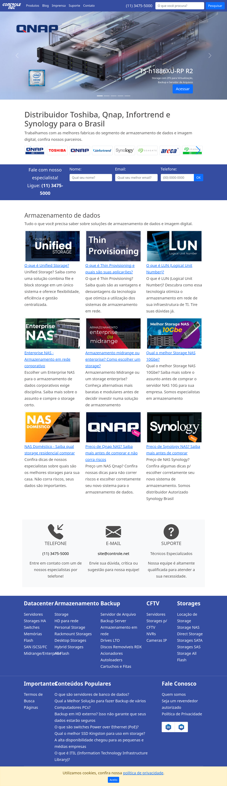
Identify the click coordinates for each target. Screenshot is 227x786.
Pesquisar (215, 6)
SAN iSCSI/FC (35, 646)
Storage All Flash (186, 656)
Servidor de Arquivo (118, 614)
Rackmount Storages (73, 633)
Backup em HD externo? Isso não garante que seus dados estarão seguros (100, 717)
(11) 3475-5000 (139, 5)
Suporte (74, 5)
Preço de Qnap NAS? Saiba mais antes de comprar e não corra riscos (111, 453)
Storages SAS (188, 646)
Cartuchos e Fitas (115, 666)
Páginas (31, 707)
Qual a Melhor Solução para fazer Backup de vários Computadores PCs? (100, 704)
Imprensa (59, 5)
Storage (61, 614)
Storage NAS (188, 627)
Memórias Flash (33, 637)
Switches (32, 627)
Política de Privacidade (182, 713)
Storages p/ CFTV (156, 624)
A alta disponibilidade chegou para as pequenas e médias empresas (98, 743)
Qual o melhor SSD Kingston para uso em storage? (99, 733)
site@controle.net (113, 553)
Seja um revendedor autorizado (180, 704)
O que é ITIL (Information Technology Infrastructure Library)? (101, 756)
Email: (120, 169)
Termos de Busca (33, 697)
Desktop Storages (70, 640)
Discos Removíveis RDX (121, 646)
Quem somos (174, 694)
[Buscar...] (179, 5)
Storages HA (35, 620)
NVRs (151, 633)
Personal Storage (69, 627)
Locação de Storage (187, 617)
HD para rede (66, 620)
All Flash (61, 653)
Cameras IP (156, 640)
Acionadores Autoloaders (111, 656)
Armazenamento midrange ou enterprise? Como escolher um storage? (112, 359)
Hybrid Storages (68, 646)
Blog (45, 5)
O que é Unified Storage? (47, 265)
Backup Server (113, 620)
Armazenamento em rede (118, 630)
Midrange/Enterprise (37, 653)
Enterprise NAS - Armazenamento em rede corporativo (47, 359)
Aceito (113, 780)
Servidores (33, 614)
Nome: (76, 169)
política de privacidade (143, 772)
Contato (89, 5)
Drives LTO (110, 640)
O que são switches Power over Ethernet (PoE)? (96, 726)
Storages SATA (189, 640)
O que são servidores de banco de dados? (91, 694)
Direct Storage (190, 633)
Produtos (32, 5)
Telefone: (169, 169)
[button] (198, 150)
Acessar (183, 88)
